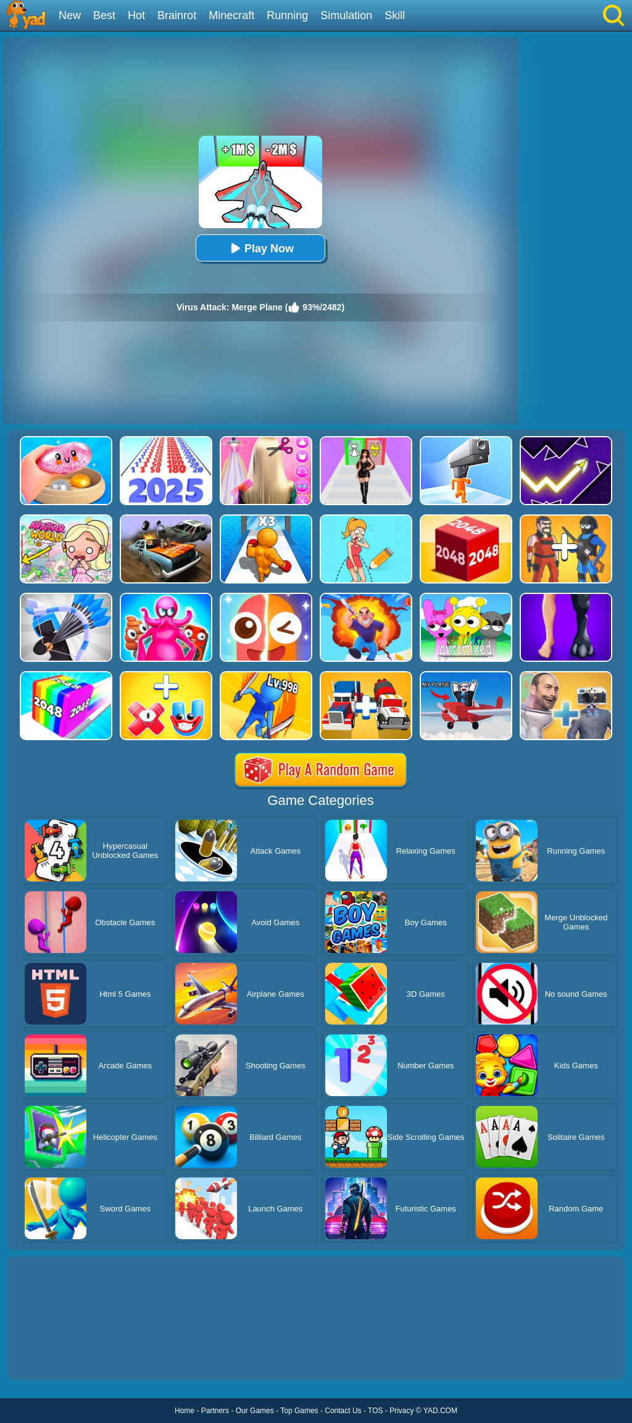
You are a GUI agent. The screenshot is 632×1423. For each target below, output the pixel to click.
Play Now (260, 248)
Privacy (401, 1410)
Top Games (299, 1410)
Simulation (346, 15)
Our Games (255, 1410)
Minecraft (231, 15)
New (70, 15)
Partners (215, 1410)
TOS (375, 1410)
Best (104, 15)
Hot (136, 15)
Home (184, 1410)
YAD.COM (440, 1410)
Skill (395, 15)
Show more (49, 1356)
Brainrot (176, 15)
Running (287, 15)
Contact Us (343, 1410)
